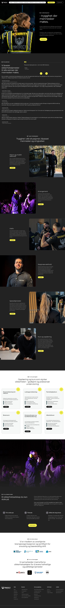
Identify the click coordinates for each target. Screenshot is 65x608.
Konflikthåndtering (37, 595)
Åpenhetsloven (58, 592)
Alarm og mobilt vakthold (26, 595)
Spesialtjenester (25, 589)
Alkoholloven (36, 597)
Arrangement (24, 591)
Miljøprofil (49, 591)
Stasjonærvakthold (25, 594)
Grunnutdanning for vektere (39, 589)
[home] (4, 2)
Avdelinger (21, 2)
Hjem (11, 2)
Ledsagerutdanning (37, 591)
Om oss (36, 2)
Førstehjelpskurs (37, 592)
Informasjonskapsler (59, 591)
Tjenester (15, 2)
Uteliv (23, 592)
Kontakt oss (16, 599)
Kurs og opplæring (25, 597)
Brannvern (36, 594)
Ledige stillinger (42, 2)
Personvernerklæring (59, 589)
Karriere (15, 597)
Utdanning (26, 2)
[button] (15, 2)
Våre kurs (31, 2)
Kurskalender (36, 599)
